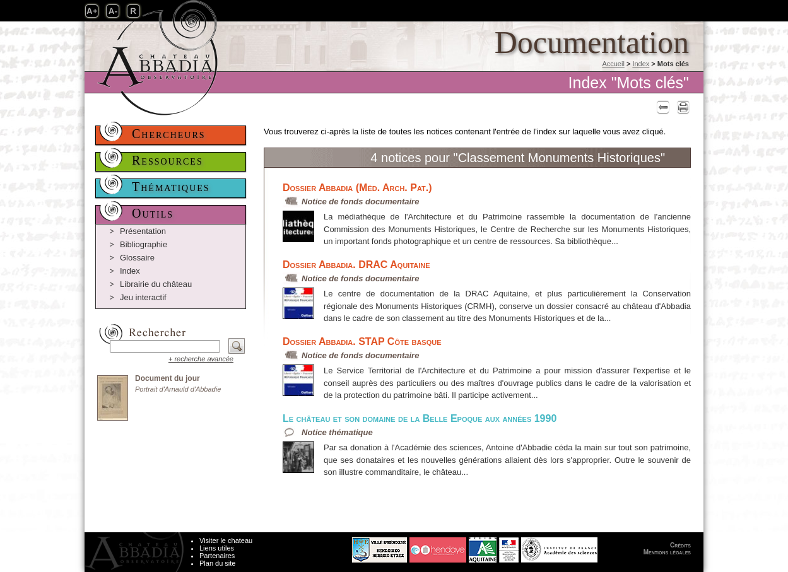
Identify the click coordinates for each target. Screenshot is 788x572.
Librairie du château (156, 284)
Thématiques (171, 187)
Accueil (613, 63)
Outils (152, 213)
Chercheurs (169, 134)
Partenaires (217, 555)
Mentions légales (667, 552)
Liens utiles (216, 548)
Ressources (167, 160)
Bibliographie (143, 244)
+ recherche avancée (200, 359)
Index (640, 63)
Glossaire (137, 257)
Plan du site (217, 563)
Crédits (680, 545)
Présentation (143, 231)
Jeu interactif (143, 297)
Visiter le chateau (225, 540)
